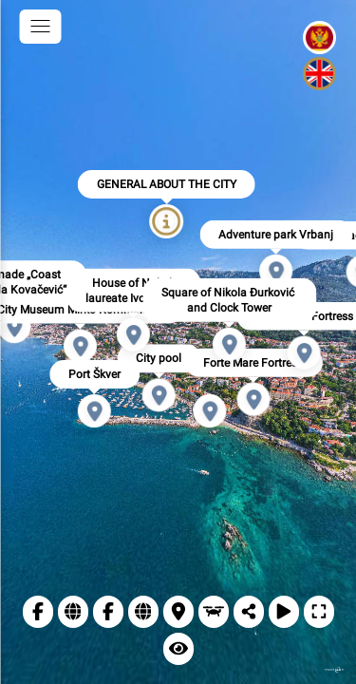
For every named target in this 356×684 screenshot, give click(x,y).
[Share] (249, 612)
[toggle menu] (40, 27)
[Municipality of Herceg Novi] (108, 612)
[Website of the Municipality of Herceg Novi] (143, 612)
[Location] (178, 612)
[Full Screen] (319, 612)
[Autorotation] (284, 612)
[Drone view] (213, 612)
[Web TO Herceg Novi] (73, 612)
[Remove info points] (178, 649)
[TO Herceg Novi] (38, 612)
